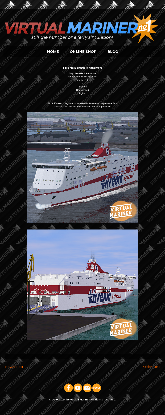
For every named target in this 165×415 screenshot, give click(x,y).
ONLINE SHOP (83, 52)
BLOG (112, 52)
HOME (53, 52)
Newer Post (14, 367)
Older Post (151, 367)
